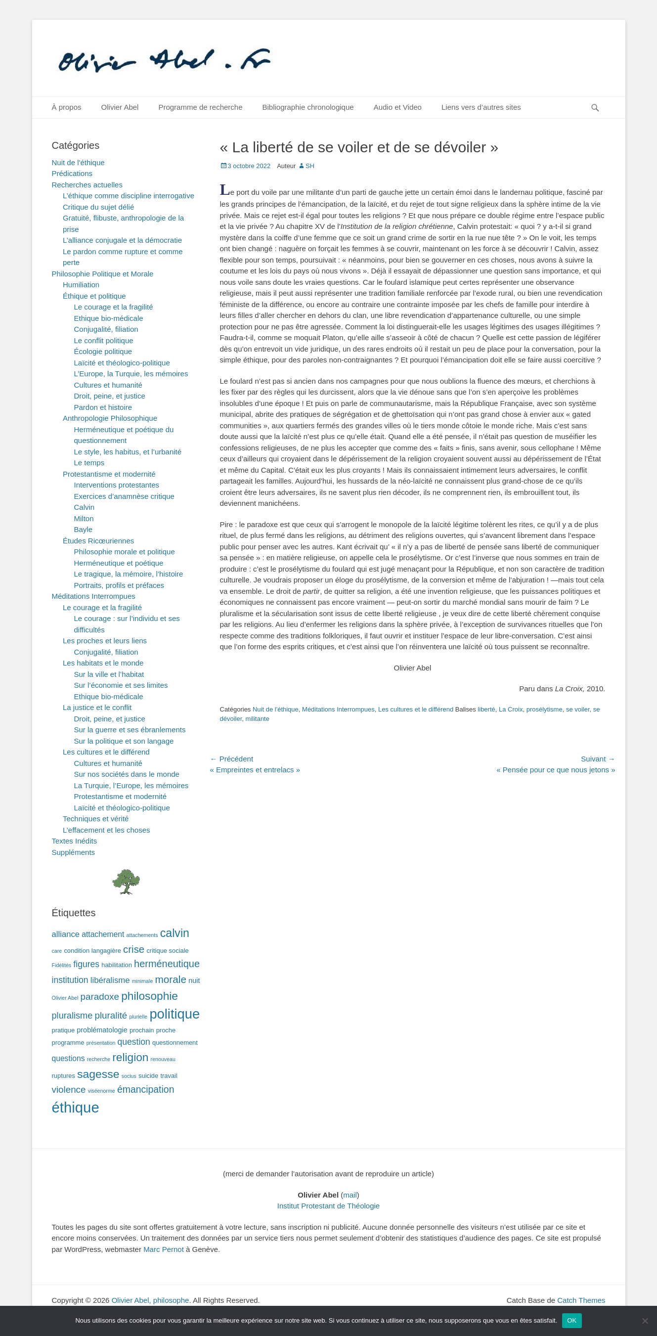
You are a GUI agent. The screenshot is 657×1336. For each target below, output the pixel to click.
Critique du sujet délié (98, 207)
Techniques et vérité (96, 818)
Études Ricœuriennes (98, 540)
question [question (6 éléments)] (134, 1042)
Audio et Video (398, 107)
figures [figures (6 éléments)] (86, 964)
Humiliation (81, 284)
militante (257, 718)
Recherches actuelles (87, 184)
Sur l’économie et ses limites (121, 685)
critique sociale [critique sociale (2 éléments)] (167, 950)
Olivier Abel (120, 107)
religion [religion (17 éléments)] (130, 1057)
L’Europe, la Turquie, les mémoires (131, 373)
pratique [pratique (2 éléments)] (63, 1030)
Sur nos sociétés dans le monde (126, 774)
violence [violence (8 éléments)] (69, 1089)
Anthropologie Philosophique (110, 418)
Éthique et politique (94, 296)
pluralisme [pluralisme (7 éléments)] (72, 1016)
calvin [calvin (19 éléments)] (174, 933)
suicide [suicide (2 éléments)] (148, 1075)
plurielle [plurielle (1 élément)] (138, 1017)
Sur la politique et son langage (124, 741)
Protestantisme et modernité (109, 474)
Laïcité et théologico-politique (122, 362)
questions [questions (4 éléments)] (68, 1058)
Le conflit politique (103, 340)
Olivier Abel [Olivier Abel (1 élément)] (65, 998)
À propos (67, 107)
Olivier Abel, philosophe (150, 1300)
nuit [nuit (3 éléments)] (194, 980)
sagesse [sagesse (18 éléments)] (98, 1074)
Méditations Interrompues (338, 709)
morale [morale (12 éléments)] (170, 979)
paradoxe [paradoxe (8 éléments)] (100, 996)
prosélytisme (544, 709)
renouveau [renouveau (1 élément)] (163, 1059)
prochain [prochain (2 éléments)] (142, 1030)
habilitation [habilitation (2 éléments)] (116, 965)
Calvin (84, 507)
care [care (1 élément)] (57, 951)
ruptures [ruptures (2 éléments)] (63, 1075)
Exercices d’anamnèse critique (124, 496)
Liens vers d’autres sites (481, 107)
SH (310, 166)
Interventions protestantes (117, 485)
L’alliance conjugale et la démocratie (122, 240)
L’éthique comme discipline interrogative (128, 195)
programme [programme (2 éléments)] (68, 1042)
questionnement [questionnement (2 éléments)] (175, 1042)
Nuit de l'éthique (276, 709)
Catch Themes (581, 1300)
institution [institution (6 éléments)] (70, 980)
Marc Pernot (163, 1249)
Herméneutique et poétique (119, 563)
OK (571, 1320)
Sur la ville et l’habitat (109, 674)
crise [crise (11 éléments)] (133, 949)
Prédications (72, 173)
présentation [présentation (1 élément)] (101, 1043)
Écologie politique (103, 351)
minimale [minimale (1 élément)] (142, 981)
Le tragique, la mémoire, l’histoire (128, 574)
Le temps (89, 462)
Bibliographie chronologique (308, 107)
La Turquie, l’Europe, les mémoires (131, 785)
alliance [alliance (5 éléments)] (66, 934)
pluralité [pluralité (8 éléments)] (110, 1015)
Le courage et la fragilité (113, 307)
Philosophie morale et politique (124, 551)
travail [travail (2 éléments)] (168, 1075)
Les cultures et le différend (415, 709)
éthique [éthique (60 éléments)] (75, 1107)
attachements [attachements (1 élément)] (142, 935)
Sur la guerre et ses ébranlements (130, 729)
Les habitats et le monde (103, 663)
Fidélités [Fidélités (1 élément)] (62, 965)
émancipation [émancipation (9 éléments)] (146, 1089)
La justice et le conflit (97, 707)
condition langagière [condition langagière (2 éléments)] (92, 950)
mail (350, 1195)
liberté (486, 709)
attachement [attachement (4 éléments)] (103, 934)
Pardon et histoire (103, 407)
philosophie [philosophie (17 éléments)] (149, 995)
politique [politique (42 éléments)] (174, 1014)
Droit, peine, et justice (109, 396)
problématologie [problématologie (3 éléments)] (102, 1030)
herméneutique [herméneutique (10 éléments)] (167, 963)
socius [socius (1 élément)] (129, 1076)
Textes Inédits (74, 841)
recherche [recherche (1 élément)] (98, 1059)
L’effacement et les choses (106, 830)
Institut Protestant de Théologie (328, 1206)
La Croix (511, 709)
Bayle (83, 529)
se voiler (578, 709)
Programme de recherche (200, 107)
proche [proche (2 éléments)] (165, 1030)
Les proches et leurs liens (105, 640)
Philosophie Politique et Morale (103, 273)
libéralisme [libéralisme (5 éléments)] (110, 980)
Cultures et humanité (108, 385)
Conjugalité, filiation (106, 329)
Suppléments (73, 852)
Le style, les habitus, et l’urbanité (128, 451)
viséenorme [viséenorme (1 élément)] (101, 1091)
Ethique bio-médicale (108, 318)
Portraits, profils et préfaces (119, 585)
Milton (84, 518)
